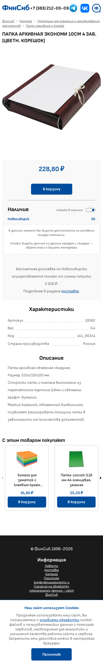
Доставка (70, 291)
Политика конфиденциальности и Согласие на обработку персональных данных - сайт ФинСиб (51, 586)
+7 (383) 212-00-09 (49, 8)
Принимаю (51, 654)
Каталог (51, 574)
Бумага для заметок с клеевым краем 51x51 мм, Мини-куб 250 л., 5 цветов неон (27, 480)
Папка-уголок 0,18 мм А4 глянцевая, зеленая (76, 480)
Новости (51, 566)
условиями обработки (59, 620)
